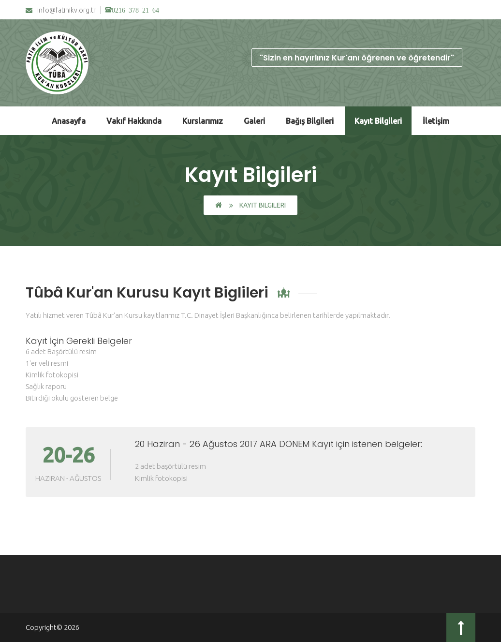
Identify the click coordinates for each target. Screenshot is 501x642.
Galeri (254, 121)
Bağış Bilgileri (310, 121)
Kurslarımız (202, 121)
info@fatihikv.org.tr (61, 10)
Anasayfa (69, 121)
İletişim (436, 121)
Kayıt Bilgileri (378, 121)
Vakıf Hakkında (134, 121)
